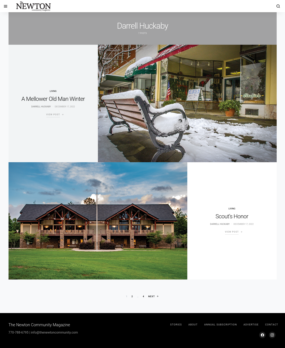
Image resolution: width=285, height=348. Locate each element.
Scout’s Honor (232, 216)
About (193, 324)
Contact (271, 324)
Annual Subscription (220, 324)
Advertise (251, 324)
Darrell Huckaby (41, 106)
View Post (53, 114)
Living (53, 91)
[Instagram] (272, 335)
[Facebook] (262, 335)
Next (151, 296)
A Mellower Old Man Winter (53, 99)
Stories (176, 324)
